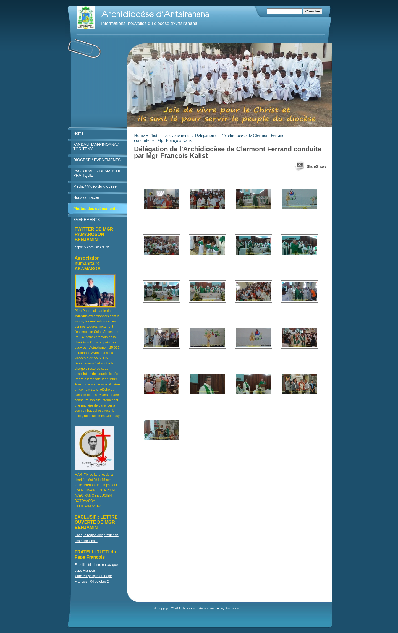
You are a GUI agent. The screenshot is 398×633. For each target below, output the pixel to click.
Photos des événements (169, 135)
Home (139, 135)
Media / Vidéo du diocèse (95, 186)
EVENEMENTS (86, 219)
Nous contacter (86, 197)
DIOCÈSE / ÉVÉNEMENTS (97, 160)
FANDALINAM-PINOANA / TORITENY (96, 146)
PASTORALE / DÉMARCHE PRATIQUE (97, 173)
